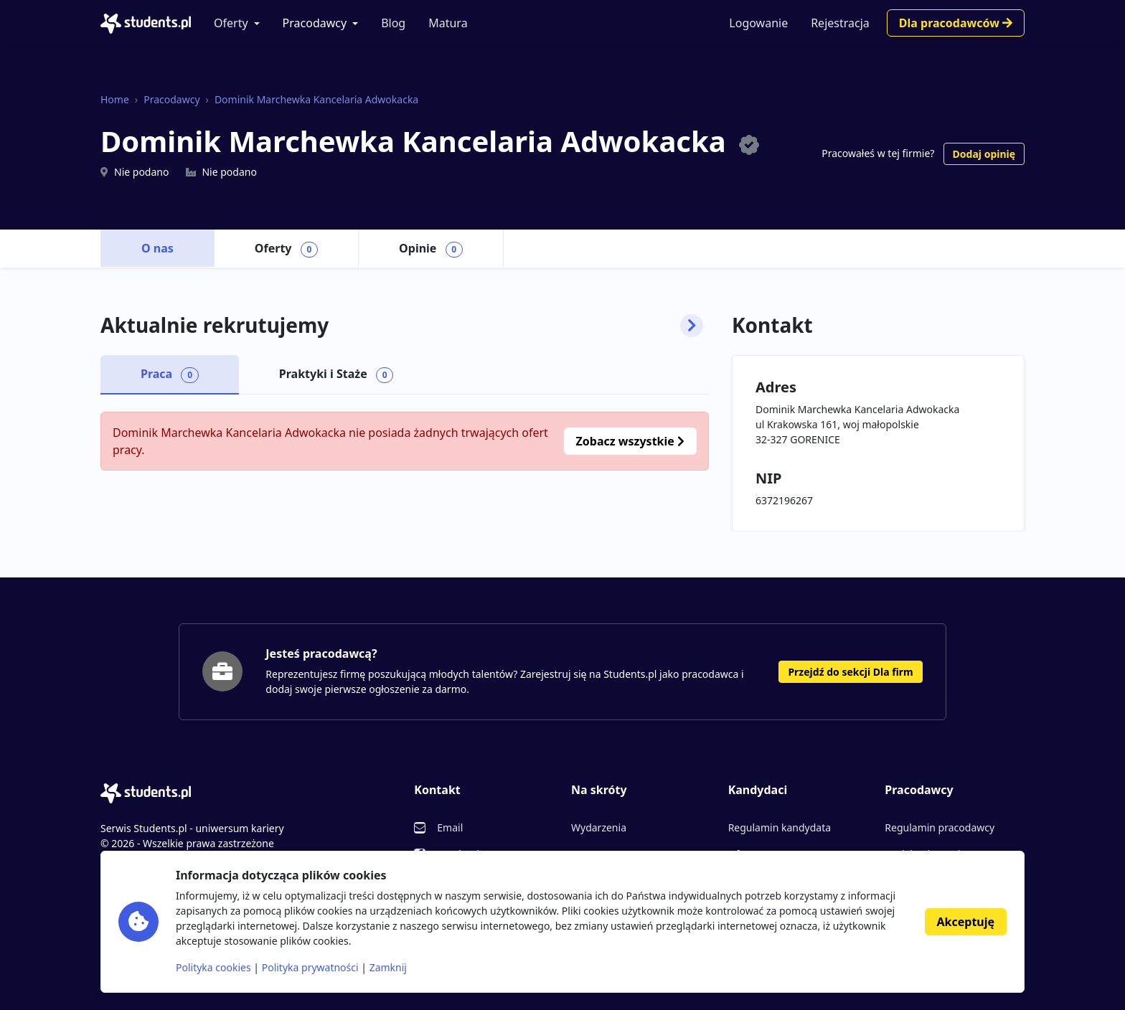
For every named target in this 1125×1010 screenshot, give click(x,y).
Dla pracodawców (955, 23)
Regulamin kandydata (779, 827)
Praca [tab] (170, 374)
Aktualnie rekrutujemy (401, 325)
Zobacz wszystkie (630, 441)
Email (450, 827)
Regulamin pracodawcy (939, 827)
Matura (447, 23)
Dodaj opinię (984, 154)
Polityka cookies (213, 967)
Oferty (231, 23)
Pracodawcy (315, 23)
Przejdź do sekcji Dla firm (850, 672)
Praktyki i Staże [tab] (336, 374)
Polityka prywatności (310, 967)
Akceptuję (965, 922)
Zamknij (388, 967)
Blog (393, 23)
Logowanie (758, 23)
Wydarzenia (598, 827)
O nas (157, 248)
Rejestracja (840, 23)
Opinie (431, 249)
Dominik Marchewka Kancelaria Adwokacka (316, 99)
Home (114, 99)
